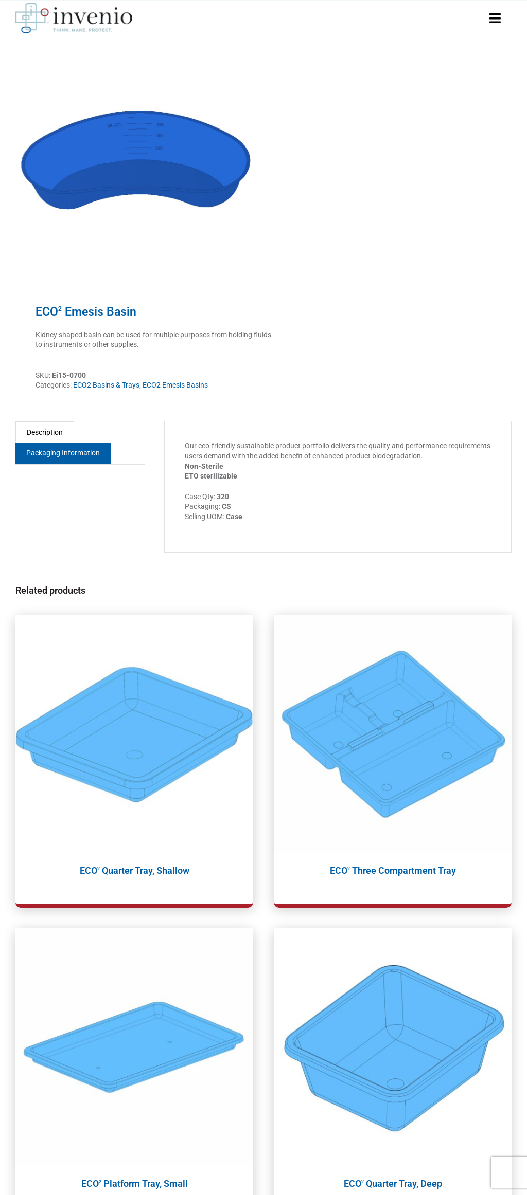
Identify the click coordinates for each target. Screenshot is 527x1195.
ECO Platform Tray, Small (134, 1183)
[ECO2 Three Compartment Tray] (393, 734)
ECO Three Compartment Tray (393, 870)
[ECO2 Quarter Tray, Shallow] (134, 734)
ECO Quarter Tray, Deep (393, 1183)
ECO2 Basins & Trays (106, 385)
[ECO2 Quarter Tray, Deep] (393, 1047)
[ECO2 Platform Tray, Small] (134, 1047)
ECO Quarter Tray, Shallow (134, 870)
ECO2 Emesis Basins (175, 385)
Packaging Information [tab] (63, 453)
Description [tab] (45, 432)
